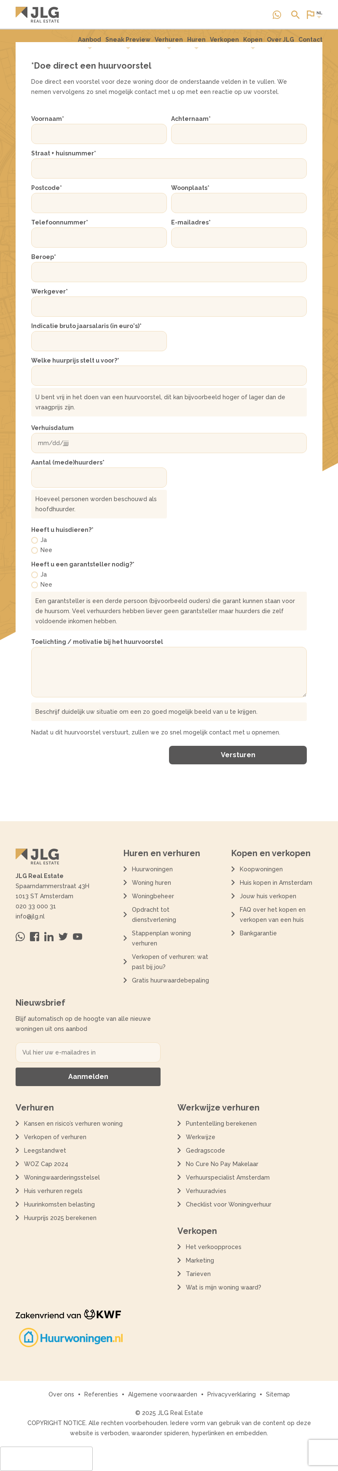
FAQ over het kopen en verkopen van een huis (273, 914)
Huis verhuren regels (53, 1191)
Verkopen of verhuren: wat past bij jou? (170, 961)
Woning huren (151, 882)
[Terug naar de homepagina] (37, 15)
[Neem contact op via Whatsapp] (276, 14)
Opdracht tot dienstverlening (154, 914)
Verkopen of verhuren (55, 1137)
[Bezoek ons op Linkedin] (49, 936)
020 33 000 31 (36, 906)
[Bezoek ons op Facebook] (34, 936)
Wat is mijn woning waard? (223, 1287)
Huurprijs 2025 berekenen (60, 1218)
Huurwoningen (152, 869)
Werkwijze (200, 1137)
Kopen (253, 43)
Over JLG (280, 39)
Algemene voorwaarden (162, 1394)
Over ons (61, 1394)
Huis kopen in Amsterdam (276, 882)
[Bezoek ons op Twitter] (63, 936)
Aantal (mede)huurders (68, 462)
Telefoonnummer (59, 222)
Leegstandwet (45, 1150)
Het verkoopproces (213, 1247)
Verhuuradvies (206, 1191)
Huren (196, 43)
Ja (43, 540)
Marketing (200, 1260)
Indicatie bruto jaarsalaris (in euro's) (86, 326)
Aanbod (89, 43)
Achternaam (191, 118)
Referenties (101, 1394)
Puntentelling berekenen (221, 1123)
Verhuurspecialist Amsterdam (228, 1177)
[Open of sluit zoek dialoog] (295, 14)
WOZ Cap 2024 (46, 1164)
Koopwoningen (261, 869)
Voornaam (47, 118)
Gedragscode (205, 1150)
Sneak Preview (127, 43)
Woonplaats (190, 187)
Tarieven (198, 1274)
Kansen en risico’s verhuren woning (73, 1123)
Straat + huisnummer (63, 153)
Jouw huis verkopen (268, 896)
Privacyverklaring (231, 1394)
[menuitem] (89, 43)
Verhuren (169, 43)
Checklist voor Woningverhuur (228, 1204)
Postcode (46, 187)
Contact (310, 39)
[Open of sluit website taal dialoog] (314, 14)
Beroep (43, 257)
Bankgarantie (258, 933)
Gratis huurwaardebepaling (170, 980)
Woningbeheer (153, 896)
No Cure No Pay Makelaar (222, 1164)
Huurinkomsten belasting (59, 1204)
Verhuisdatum (52, 427)
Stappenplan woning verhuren (161, 938)
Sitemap (278, 1394)
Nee (46, 550)
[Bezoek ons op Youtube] (77, 936)
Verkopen (224, 39)
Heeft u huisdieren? (62, 529)
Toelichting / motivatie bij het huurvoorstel (97, 641)
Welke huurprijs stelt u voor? (75, 360)
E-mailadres (191, 222)
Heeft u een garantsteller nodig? (82, 564)
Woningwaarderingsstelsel (62, 1177)
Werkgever (49, 291)
